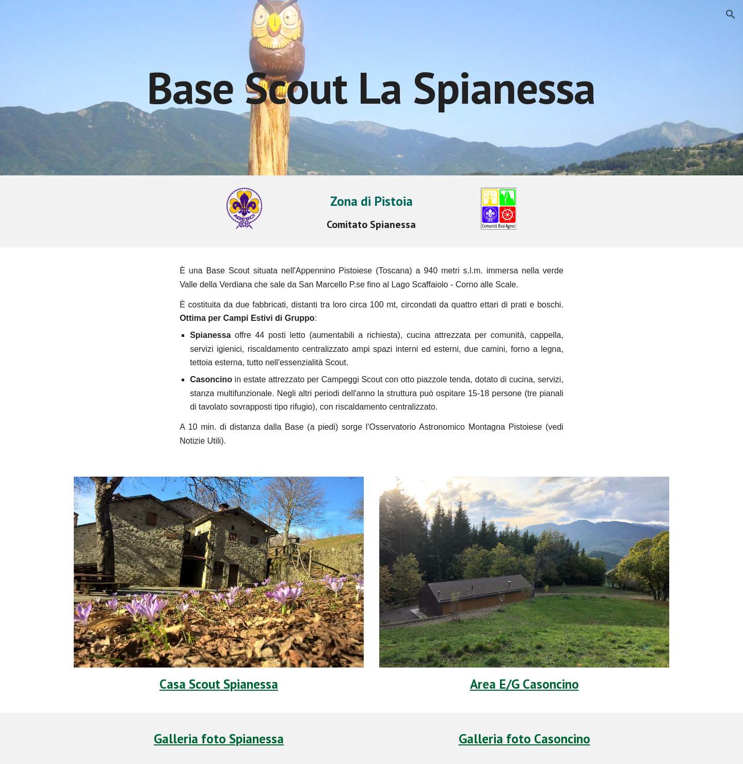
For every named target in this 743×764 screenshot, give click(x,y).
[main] (371, 87)
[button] (730, 14)
